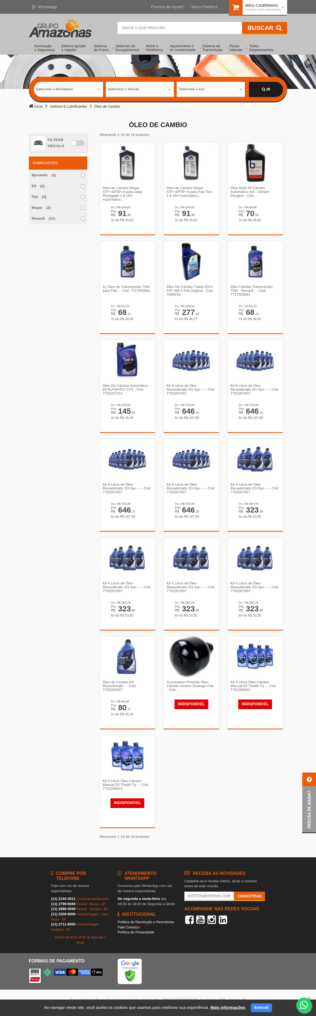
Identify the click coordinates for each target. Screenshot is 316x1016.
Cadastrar (249, 896)
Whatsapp (44, 6)
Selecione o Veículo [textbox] (123, 89)
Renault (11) (43, 218)
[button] (309, 803)
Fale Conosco (129, 927)
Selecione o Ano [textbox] (192, 89)
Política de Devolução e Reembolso (146, 922)
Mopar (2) (41, 208)
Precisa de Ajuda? (167, 6)
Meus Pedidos (204, 6)
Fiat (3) (39, 197)
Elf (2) (38, 186)
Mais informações (227, 1007)
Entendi (261, 1007)
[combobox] (68, 89)
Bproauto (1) (44, 175)
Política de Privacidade (136, 932)
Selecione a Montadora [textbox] (54, 89)
